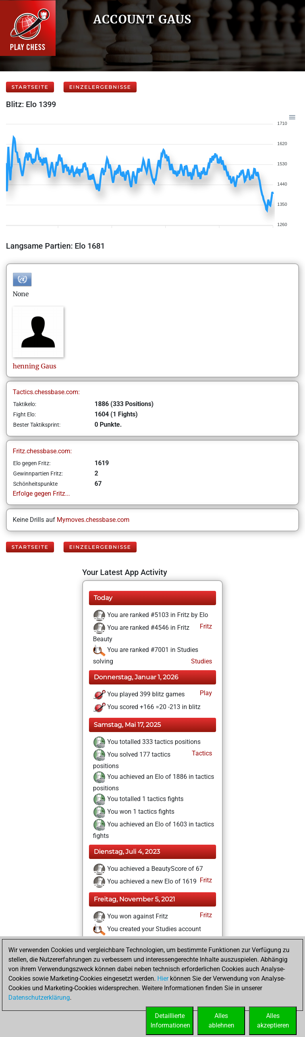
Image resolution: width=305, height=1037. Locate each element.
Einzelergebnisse (100, 87)
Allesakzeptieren (273, 1020)
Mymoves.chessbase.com (93, 519)
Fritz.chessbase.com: (42, 451)
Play (205, 693)
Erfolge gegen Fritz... (41, 493)
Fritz (205, 626)
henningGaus (34, 366)
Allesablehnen (221, 1020)
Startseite (30, 87)
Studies (200, 661)
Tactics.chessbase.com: (46, 392)
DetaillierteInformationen (170, 1020)
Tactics (201, 753)
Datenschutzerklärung (39, 997)
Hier (162, 978)
